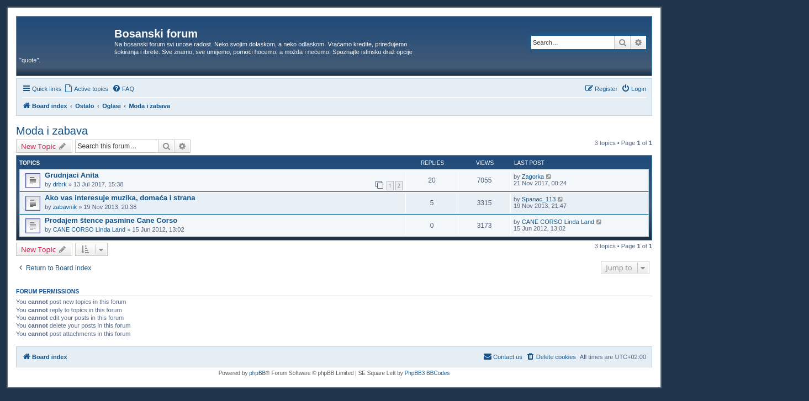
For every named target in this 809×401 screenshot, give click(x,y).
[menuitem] (86, 88)
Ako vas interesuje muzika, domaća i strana (120, 198)
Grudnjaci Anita (72, 175)
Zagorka (533, 176)
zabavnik (65, 207)
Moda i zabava (52, 131)
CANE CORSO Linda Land (89, 229)
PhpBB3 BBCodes (427, 373)
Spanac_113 (539, 199)
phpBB (257, 373)
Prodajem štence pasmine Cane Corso (111, 220)
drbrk (60, 184)
